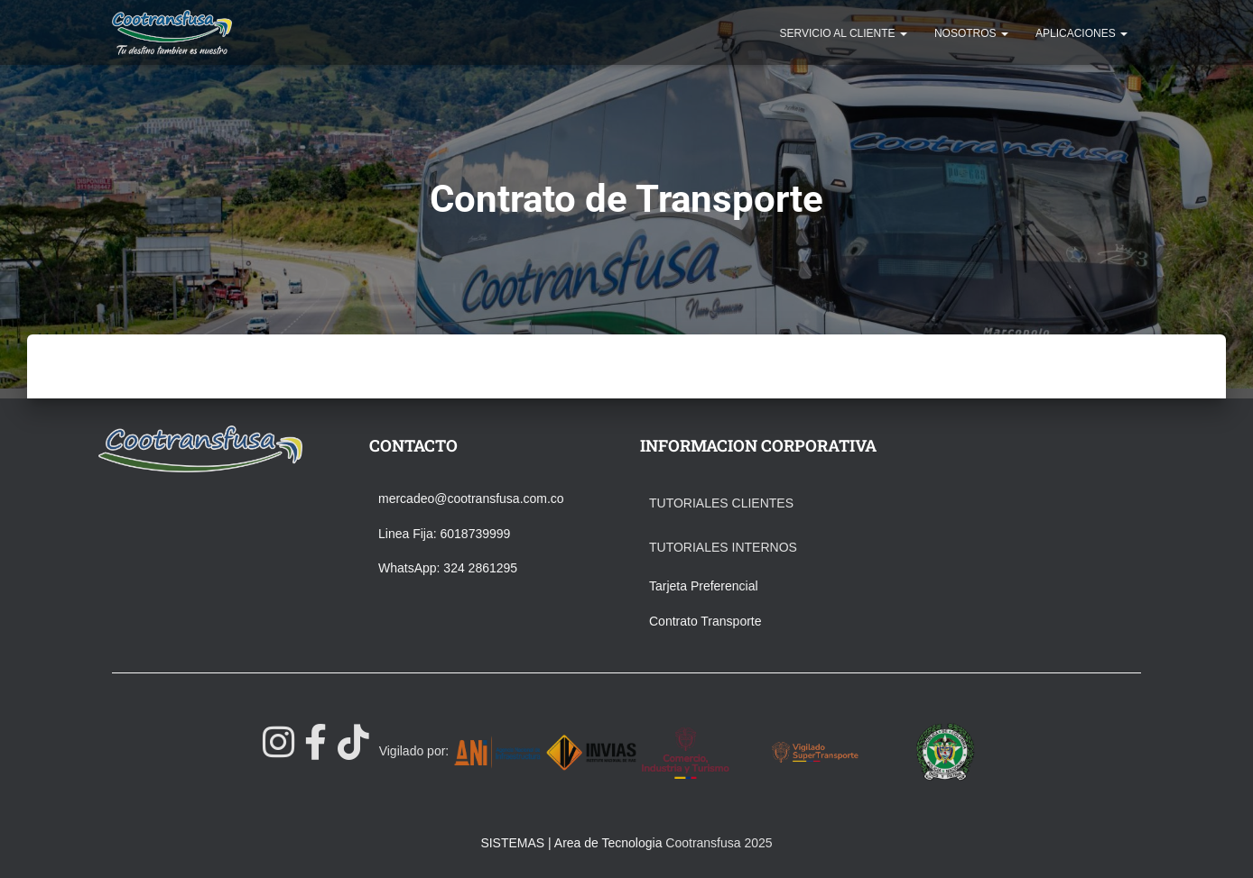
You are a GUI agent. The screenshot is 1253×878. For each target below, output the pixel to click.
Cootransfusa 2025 (718, 843)
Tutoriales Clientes (721, 503)
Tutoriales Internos (723, 547)
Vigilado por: (414, 751)
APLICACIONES (1081, 33)
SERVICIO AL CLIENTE (843, 33)
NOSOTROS (971, 33)
